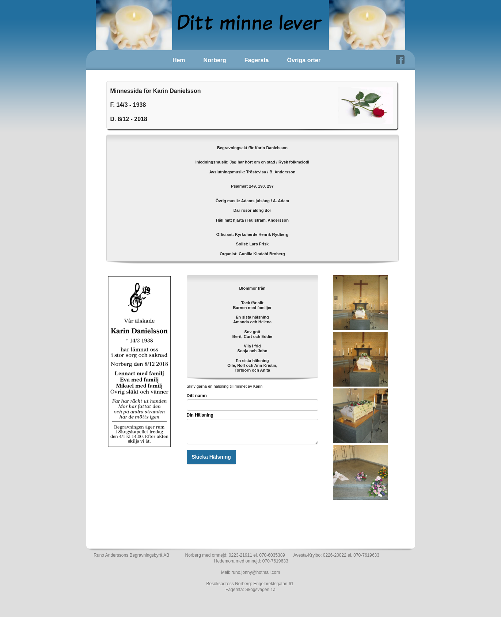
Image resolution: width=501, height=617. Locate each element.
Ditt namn (197, 395)
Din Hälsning (200, 415)
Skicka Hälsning (211, 457)
